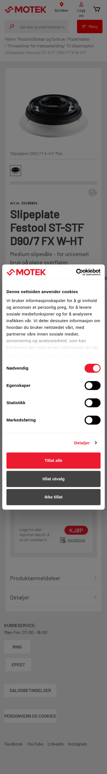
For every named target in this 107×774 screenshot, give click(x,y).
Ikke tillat (53, 497)
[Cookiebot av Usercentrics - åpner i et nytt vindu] (77, 272)
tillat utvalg (53, 478)
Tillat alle (53, 460)
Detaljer (82, 442)
